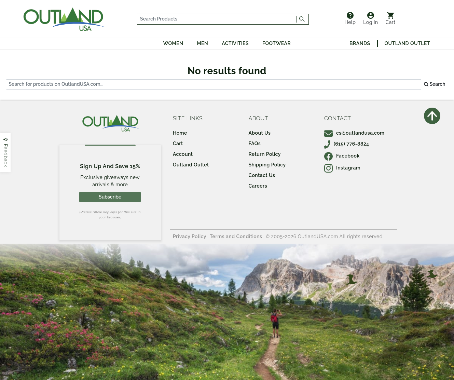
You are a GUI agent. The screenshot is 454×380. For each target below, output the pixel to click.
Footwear (276, 43)
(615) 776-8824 (346, 144)
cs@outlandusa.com (354, 133)
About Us (259, 133)
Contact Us (261, 175)
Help (350, 18)
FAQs (254, 143)
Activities (235, 43)
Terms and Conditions (236, 236)
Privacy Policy (189, 236)
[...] (217, 19)
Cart (391, 18)
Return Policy (264, 154)
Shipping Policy (267, 164)
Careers (257, 186)
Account (183, 154)
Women (173, 43)
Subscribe (110, 197)
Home (180, 133)
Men (202, 43)
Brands (359, 43)
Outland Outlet (407, 43)
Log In (370, 18)
